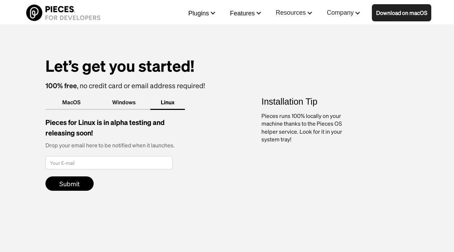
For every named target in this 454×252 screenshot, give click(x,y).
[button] (202, 13)
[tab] (71, 103)
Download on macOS (401, 12)
